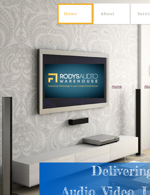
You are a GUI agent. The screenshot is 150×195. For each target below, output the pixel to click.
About (107, 13)
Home (70, 13)
